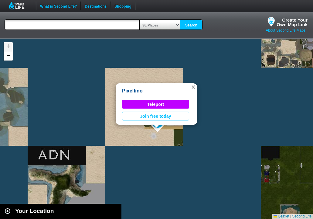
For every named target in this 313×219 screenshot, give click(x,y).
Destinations (96, 5)
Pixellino (132, 90)
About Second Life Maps (285, 30)
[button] (193, 87)
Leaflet (281, 216)
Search (191, 25)
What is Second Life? (58, 5)
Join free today (155, 116)
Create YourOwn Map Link (292, 22)
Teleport (155, 104)
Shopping (122, 5)
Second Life (20, 6)
